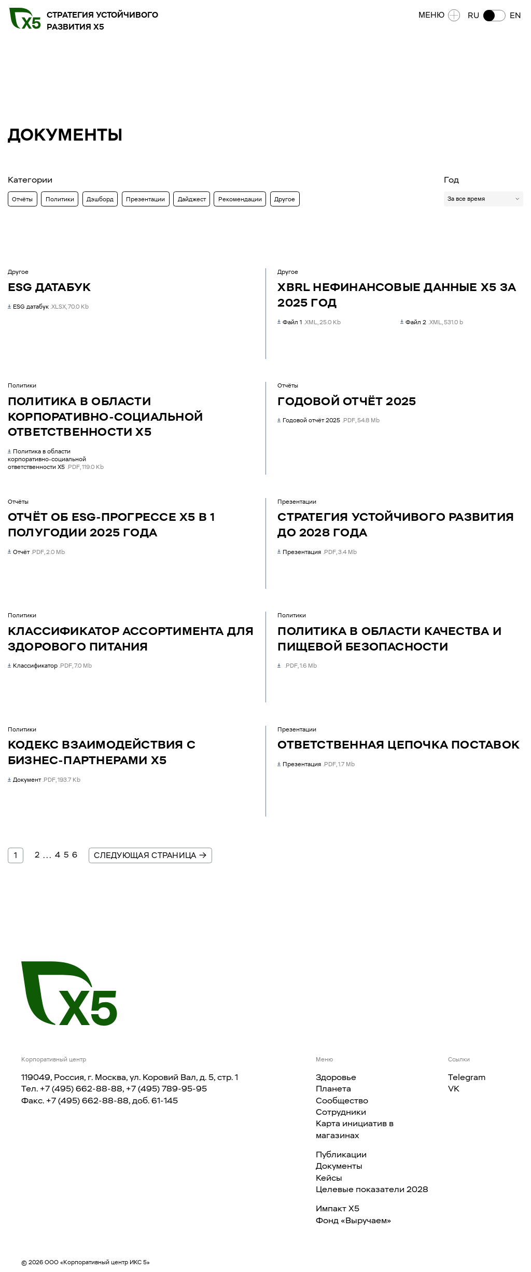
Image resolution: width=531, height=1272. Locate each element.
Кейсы (329, 1177)
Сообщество (342, 1100)
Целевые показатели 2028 (372, 1189)
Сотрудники (341, 1112)
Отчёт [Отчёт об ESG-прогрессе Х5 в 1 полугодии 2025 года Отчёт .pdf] (36, 552)
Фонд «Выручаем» (354, 1220)
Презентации (145, 199)
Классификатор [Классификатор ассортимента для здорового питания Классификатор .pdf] (50, 665)
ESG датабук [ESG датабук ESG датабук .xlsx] (48, 306)
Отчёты (22, 199)
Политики (60, 199)
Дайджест (192, 199)
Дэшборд (100, 199)
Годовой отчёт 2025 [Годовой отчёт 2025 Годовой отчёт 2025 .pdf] (328, 420)
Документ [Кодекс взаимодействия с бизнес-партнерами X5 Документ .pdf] (44, 779)
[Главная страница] (69, 993)
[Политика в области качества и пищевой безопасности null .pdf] (296, 665)
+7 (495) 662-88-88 (81, 1088)
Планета (333, 1088)
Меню (437, 17)
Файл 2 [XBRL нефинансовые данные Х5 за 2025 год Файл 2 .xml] (431, 322)
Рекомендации (240, 199)
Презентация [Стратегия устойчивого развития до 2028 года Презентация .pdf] (316, 552)
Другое (284, 199)
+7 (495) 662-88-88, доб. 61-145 (112, 1100)
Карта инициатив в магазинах (355, 1129)
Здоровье (336, 1077)
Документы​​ (339, 1165)
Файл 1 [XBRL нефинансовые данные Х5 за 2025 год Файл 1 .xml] (308, 322)
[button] (492, 17)
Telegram (466, 1077)
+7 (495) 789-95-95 (166, 1088)
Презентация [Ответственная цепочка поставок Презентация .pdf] (315, 764)
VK (453, 1088)
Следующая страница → (150, 855)
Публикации (341, 1154)
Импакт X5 (337, 1208)
